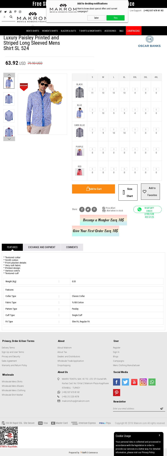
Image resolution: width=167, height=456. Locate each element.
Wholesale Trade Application (70, 360)
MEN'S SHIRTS (32, 30)
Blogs (115, 356)
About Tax (62, 351)
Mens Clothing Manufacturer (126, 364)
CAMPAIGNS (133, 30)
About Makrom (64, 347)
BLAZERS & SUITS (68, 30)
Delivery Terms (8, 347)
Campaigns (118, 360)
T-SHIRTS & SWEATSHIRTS (90, 30)
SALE (121, 30)
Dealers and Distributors (68, 356)
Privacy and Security (11, 356)
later (96, 17)
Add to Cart (95, 188)
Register (116, 347)
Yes (115, 17)
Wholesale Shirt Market (12, 394)
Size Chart (130, 192)
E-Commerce (92, 451)
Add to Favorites (152, 191)
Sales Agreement (9, 360)
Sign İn (116, 351)
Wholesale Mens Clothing (13, 389)
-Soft (83, 451)
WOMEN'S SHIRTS (50, 30)
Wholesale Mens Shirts (12, 380)
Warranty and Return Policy (14, 364)
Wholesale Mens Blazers (13, 385)
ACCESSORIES (110, 30)
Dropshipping (63, 364)
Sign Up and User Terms (13, 351)
